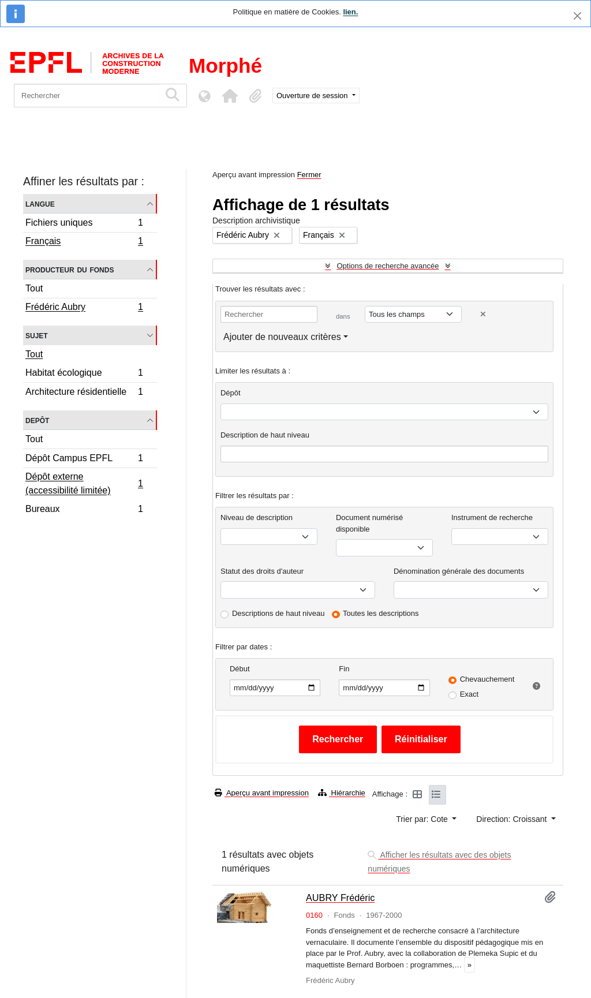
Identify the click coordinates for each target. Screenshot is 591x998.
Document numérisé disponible (369, 523)
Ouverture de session (313, 95)
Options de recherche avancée (387, 265)
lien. (350, 12)
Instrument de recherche (492, 517)
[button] (229, 95)
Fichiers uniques (84, 224)
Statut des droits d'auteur (262, 571)
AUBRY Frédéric (340, 897)
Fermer (309, 174)
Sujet (36, 335)
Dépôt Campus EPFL (84, 459)
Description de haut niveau (264, 435)
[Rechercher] (87, 95)
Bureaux (84, 510)
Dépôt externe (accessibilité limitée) (84, 483)
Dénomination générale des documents (459, 571)
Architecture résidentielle (84, 393)
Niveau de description (256, 517)
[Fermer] (577, 16)
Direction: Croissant (512, 819)
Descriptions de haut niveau (278, 613)
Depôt (37, 419)
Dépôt (230, 392)
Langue (40, 203)
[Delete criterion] (483, 314)
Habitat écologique (84, 374)
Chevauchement (487, 679)
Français (84, 242)
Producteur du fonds (69, 269)
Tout (34, 288)
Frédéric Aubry (84, 308)
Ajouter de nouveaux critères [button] (282, 337)
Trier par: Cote (423, 819)
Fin (344, 668)
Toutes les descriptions (381, 613)
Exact (469, 694)
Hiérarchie (341, 792)
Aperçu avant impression (262, 792)
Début (240, 668)
